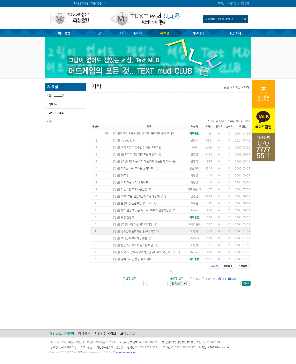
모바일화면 (128, 333)
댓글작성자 (209, 278)
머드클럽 (64, 33)
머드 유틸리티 (56, 112)
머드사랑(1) (194, 189)
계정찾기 (244, 3)
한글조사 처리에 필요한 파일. (137, 245)
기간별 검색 (129, 278)
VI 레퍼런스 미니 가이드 (134, 182)
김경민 (194, 196)
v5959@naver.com (219, 347)
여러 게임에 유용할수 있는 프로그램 (141, 147)
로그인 (221, 3)
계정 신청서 (127, 217)
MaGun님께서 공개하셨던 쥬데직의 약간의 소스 (148, 252)
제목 (223, 278)
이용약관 (84, 333)
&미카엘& (194, 224)
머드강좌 (97, 33)
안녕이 (194, 161)
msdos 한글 (128, 140)
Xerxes (194, 252)
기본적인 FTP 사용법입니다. (137, 189)
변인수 (194, 140)
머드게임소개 (231, 33)
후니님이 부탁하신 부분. (134, 238)
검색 (246, 283)
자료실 (164, 33)
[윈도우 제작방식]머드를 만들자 (139, 154)
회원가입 (232, 3)
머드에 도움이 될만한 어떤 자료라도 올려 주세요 (147, 133)
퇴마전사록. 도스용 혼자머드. (137, 168)
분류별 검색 (176, 278)
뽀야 (194, 147)
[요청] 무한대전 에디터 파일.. (137, 224)
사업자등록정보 (105, 333)
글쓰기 (214, 266)
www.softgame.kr (125, 352)
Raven (194, 210)
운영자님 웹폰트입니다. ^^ (136, 203)
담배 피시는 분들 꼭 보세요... (137, 259)
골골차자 (194, 168)
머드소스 (53, 104)
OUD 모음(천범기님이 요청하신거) (140, 196)
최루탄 (194, 203)
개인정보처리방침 (61, 333)
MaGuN (194, 238)
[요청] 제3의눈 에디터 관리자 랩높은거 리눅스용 (148, 161)
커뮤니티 (198, 33)
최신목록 (227, 266)
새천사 (194, 231)
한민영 (194, 154)
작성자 (195, 278)
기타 (51, 121)
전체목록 (242, 266)
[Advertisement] (65, 161)
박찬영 (194, 175)
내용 (232, 278)
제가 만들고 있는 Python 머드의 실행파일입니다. (149, 210)
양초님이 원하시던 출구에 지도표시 (140, 231)
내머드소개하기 (131, 33)
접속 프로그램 (56, 95)
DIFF (123, 175)
